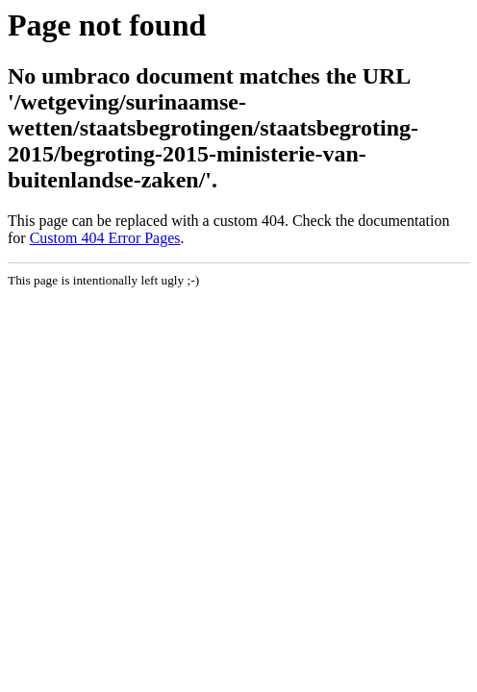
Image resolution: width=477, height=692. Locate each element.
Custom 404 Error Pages (105, 238)
